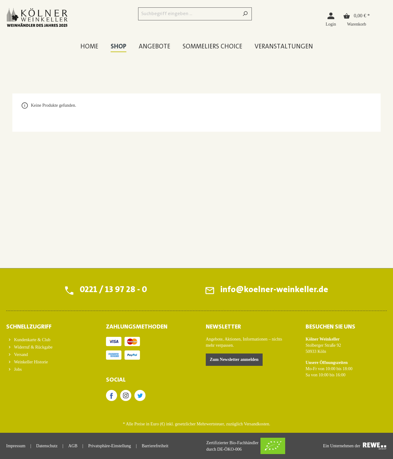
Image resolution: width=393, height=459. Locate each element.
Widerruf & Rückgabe (33, 347)
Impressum (15, 446)
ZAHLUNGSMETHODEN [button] (136, 327)
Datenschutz (46, 446)
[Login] (331, 19)
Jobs (17, 369)
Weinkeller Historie (30, 362)
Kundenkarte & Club (31, 339)
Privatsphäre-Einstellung (109, 446)
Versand (20, 354)
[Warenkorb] (357, 19)
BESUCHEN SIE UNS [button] (330, 327)
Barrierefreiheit (155, 446)
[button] (46, 325)
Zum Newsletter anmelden (234, 359)
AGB (73, 446)
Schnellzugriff (29, 327)
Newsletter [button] (223, 327)
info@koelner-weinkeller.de (274, 290)
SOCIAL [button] (116, 380)
